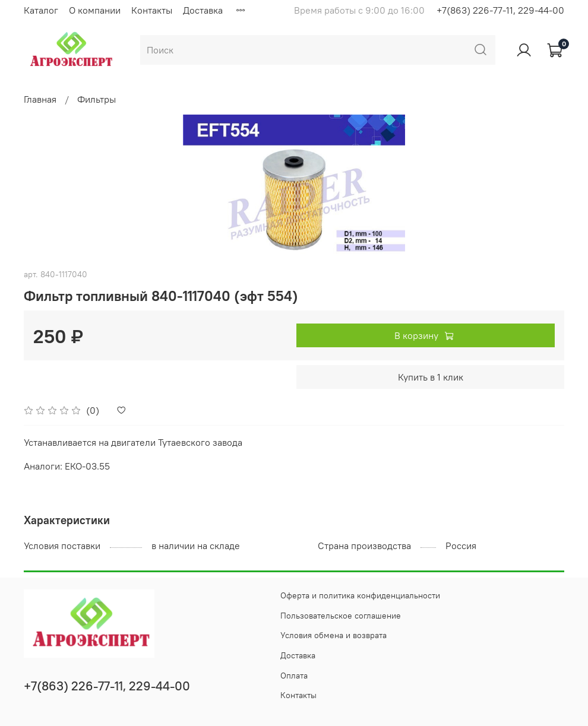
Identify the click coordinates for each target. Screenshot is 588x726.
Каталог (41, 10)
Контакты (151, 10)
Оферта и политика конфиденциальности (360, 595)
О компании (95, 10)
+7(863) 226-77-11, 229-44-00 (500, 10)
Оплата (294, 675)
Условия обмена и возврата (333, 635)
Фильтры (96, 99)
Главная (40, 99)
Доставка (203, 10)
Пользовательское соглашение (340, 615)
